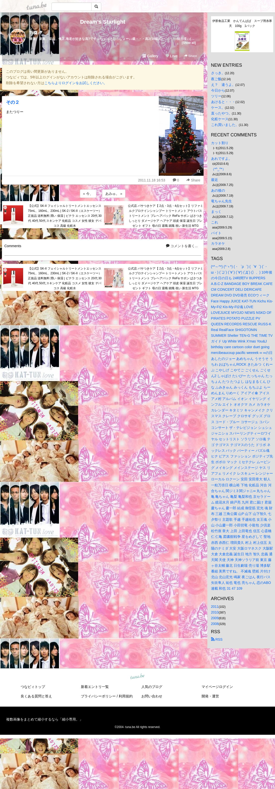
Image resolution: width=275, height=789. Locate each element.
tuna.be (137, 676)
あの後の (218, 190)
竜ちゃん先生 (221, 201)
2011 (215, 607)
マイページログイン (217, 687)
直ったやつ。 (221, 113)
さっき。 (218, 73)
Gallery (150, 56)
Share (190, 56)
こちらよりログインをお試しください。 (75, 83)
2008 (215, 624)
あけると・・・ (223, 102)
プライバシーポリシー (98, 696)
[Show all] (189, 43)
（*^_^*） (218, 169)
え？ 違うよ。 (223, 85)
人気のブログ (151, 687)
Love (171, 56)
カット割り (219, 143)
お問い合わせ (151, 696)
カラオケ (218, 243)
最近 (214, 180)
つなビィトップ (33, 687)
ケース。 (218, 108)
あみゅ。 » (113, 194)
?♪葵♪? (35, 33)
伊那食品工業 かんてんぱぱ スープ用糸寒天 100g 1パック (242, 23)
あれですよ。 (221, 159)
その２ (12, 102)
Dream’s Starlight (102, 22)
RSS (217, 639)
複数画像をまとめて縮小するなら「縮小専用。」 (44, 719)
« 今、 (88, 194)
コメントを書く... (182, 246)
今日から (218, 90)
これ (214, 222)
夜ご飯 (216, 79)
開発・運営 (210, 696)
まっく (216, 212)
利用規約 (126, 696)
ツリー (216, 96)
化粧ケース (219, 119)
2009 (215, 618)
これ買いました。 (225, 125)
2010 (215, 612)
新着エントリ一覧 (95, 687)
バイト (216, 233)
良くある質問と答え (36, 696)
